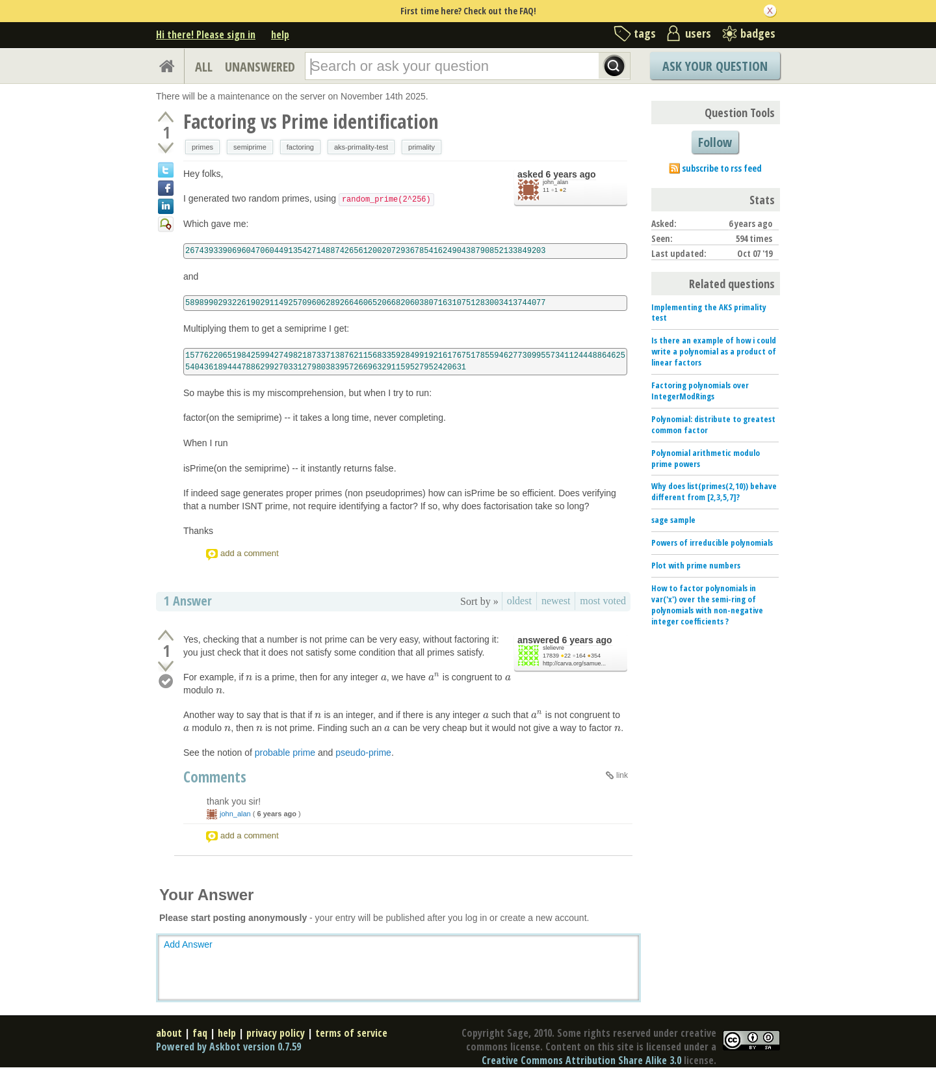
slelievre (553, 648)
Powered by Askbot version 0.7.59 (228, 1046)
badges (757, 33)
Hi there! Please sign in (205, 34)
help (280, 34)
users (698, 33)
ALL (204, 66)
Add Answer (188, 944)
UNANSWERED (260, 66)
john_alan (555, 182)
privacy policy (275, 1033)
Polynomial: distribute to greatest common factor (713, 424)
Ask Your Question (715, 66)
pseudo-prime (363, 752)
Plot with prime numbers (695, 565)
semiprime (249, 147)
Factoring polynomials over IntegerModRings (700, 390)
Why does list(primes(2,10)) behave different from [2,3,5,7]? (714, 491)
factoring (300, 147)
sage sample (673, 520)
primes (202, 147)
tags (645, 33)
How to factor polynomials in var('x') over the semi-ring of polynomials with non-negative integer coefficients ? (707, 604)
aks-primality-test (361, 147)
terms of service (351, 1033)
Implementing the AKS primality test (708, 312)
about (169, 1033)
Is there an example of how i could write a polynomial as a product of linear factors (713, 351)
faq (199, 1033)
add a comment (249, 553)
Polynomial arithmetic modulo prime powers (705, 458)
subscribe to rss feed (722, 168)
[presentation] (249, 677)
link (622, 775)
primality (421, 147)
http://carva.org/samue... (574, 663)
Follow (715, 142)
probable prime (285, 752)
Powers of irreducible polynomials (712, 542)
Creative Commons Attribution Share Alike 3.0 (581, 1060)
